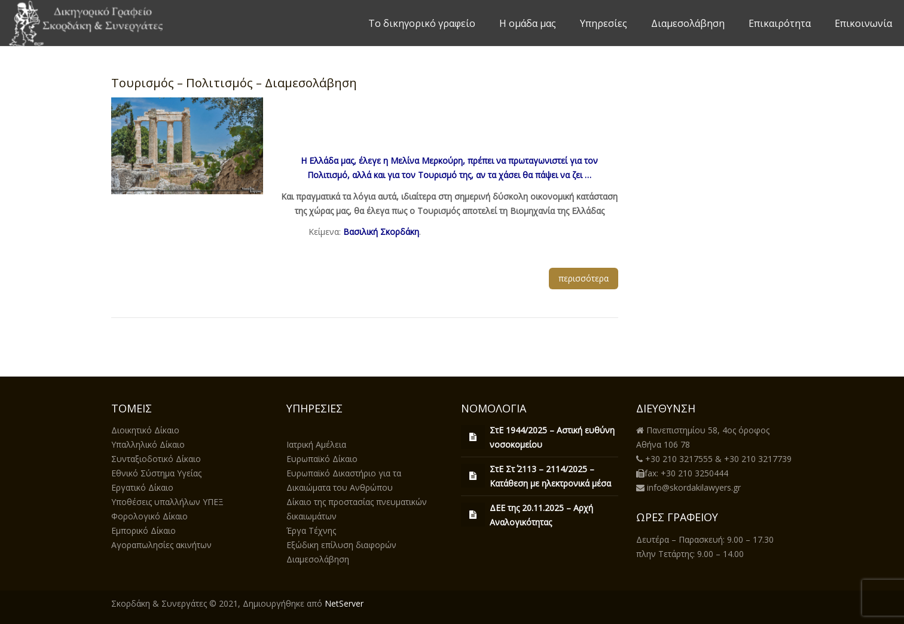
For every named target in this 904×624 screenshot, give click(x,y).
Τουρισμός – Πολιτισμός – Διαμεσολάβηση (234, 83)
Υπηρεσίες (603, 23)
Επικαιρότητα (780, 23)
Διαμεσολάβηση (688, 23)
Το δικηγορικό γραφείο (421, 23)
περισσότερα (583, 278)
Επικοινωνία (863, 23)
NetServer (344, 603)
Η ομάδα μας (527, 23)
